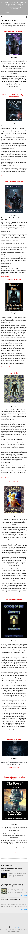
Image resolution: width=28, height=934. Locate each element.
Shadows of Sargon (14, 279)
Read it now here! (5, 477)
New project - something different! (10, 899)
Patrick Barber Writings (14, 2)
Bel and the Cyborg (14, 739)
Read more (24, 880)
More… (7, 12)
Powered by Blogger (14, 927)
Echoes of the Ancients (14, 599)
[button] (26, 17)
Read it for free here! (14, 767)
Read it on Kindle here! (14, 595)
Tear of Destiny (14, 482)
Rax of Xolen (14, 373)
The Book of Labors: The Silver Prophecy (14, 778)
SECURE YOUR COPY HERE (14, 89)
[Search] (26, 3)
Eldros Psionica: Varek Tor (14, 181)
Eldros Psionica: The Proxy (14, 31)
